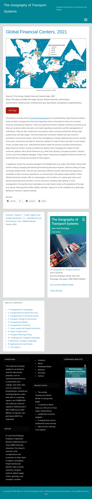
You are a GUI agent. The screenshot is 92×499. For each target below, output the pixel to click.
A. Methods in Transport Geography (22, 341)
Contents (9, 215)
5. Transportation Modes (18, 322)
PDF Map (12, 110)
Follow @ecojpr (56, 291)
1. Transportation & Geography (20, 309)
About (40, 363)
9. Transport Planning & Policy (20, 334)
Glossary (41, 370)
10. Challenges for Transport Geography (24, 338)
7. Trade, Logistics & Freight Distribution (24, 328)
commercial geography (39, 118)
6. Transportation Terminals (19, 325)
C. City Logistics (14, 347)
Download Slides (44, 366)
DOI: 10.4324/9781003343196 (61, 285)
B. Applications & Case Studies (20, 344)
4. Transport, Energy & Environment (22, 319)
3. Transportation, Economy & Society (23, 316)
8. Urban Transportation (17, 331)
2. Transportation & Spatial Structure (23, 313)
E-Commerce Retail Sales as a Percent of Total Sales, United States (46, 408)
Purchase (41, 373)
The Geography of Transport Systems (65, 270)
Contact (41, 376)
